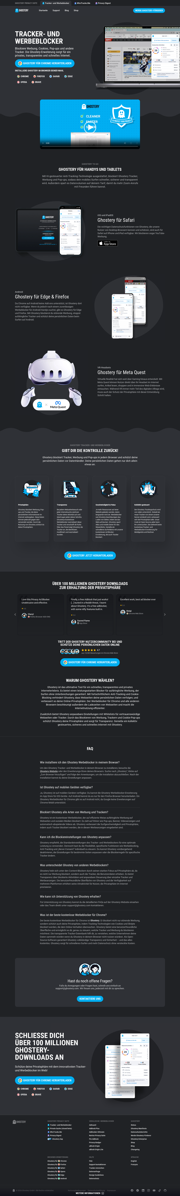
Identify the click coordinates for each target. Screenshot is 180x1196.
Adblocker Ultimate (96, 1132)
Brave (36, 82)
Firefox (39, 76)
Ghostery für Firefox (57, 1164)
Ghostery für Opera (56, 1171)
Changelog (135, 1149)
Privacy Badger (95, 1142)
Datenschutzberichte (139, 1132)
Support (56, 10)
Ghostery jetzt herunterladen (90, 555)
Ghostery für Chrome (57, 1161)
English (134, 1161)
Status (133, 1125)
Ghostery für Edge (56, 1175)
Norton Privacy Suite (97, 1135)
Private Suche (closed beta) (60, 1128)
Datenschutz (94, 1178)
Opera (22, 82)
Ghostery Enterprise (139, 1139)
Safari (54, 76)
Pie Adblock (93, 1139)
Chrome (23, 76)
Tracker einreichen (96, 1168)
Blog (67, 10)
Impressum (111, 1190)
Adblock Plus (94, 1128)
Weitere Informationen (90, 1193)
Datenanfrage (94, 1171)
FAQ (90, 1161)
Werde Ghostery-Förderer (149, 10)
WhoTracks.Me (82, 3)
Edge (68, 76)
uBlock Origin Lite (96, 1149)
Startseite (43, 10)
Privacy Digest (103, 3)
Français (134, 1164)
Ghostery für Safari (56, 1168)
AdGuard (92, 1125)
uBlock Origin (94, 1146)
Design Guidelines (96, 1175)
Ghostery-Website (49, 771)
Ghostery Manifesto (139, 1128)
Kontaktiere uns (90, 998)
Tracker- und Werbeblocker (55, 3)
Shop (76, 10)
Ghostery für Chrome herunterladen (44, 63)
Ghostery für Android (57, 1178)
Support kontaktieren (97, 1164)
